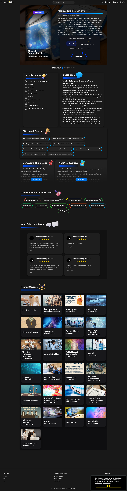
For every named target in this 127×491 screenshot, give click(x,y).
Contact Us (57, 481)
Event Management (78, 205)
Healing (63, 211)
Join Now (79, 56)
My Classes (114, 2)
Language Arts (32, 200)
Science (27, 205)
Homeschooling (74, 200)
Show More (36, 179)
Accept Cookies (102, 486)
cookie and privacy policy (103, 483)
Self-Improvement (59, 205)
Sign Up (122, 2)
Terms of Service (58, 476)
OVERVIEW (56, 68)
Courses (5, 476)
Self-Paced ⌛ (38, 12)
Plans (102, 2)
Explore (107, 2)
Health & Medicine (93, 200)
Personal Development (53, 200)
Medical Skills (97, 205)
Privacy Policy (57, 478)
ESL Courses (41, 205)
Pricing (4, 481)
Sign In (5, 478)
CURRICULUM (69, 68)
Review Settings (115, 486)
